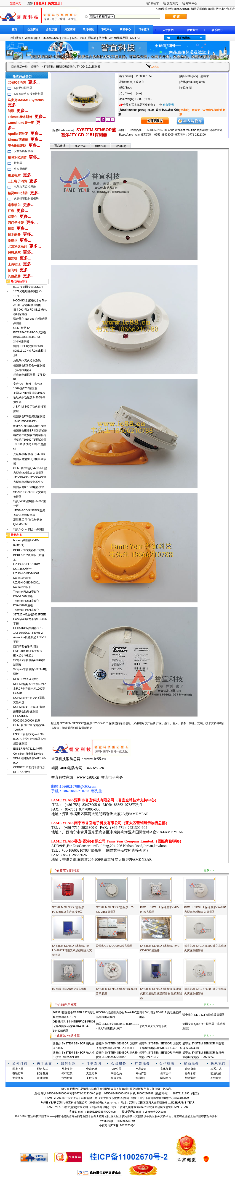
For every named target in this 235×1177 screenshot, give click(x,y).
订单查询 (143, 29)
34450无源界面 (118, 37)
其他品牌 (14, 276)
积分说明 (168, 104)
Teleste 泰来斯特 (20, 117)
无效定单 (91, 1073)
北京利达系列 (17, 246)
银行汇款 (66, 1073)
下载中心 (106, 29)
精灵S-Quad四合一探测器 (29, 529)
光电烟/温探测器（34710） (29, 454)
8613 (83, 37)
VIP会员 (116, 1068)
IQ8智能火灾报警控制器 (28, 93)
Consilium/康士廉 (21, 123)
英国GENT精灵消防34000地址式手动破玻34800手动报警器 (29, 397)
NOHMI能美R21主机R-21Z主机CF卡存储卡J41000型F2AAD (29, 689)
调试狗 (92, 37)
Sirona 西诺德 (18, 139)
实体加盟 (165, 1068)
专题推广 (141, 1078)
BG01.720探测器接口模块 (29, 550)
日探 (11, 228)
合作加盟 (51, 29)
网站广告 (141, 1073)
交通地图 (216, 1073)
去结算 (155, 66)
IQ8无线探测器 (23, 87)
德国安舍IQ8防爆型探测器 (29, 416)
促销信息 (120, 146)
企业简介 (32, 29)
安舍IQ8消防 (17, 82)
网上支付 (66, 1068)
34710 (65, 37)
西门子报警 (16, 223)
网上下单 (17, 1068)
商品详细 (59, 145)
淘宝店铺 (69, 29)
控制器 (18, 163)
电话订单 (17, 1073)
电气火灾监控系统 (25, 186)
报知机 (12, 258)
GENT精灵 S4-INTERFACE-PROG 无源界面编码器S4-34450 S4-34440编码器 (74, 1026)
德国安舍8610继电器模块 (28, 487)
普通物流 (42, 1078)
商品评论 (80, 146)
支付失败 (91, 1078)
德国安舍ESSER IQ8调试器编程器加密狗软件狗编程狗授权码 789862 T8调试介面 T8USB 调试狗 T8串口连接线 (30, 439)
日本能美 (14, 234)
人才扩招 (168, 30)
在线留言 (216, 1078)
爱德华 (12, 240)
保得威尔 (14, 252)
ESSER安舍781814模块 (28, 748)
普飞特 (12, 270)
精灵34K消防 (17, 157)
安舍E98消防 (17, 145)
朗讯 (11, 111)
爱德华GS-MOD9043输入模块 (114, 945)
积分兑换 (116, 1078)
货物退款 (190, 1078)
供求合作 (165, 1073)
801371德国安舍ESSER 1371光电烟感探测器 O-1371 (28, 291)
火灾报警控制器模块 (26, 198)
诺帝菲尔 (14, 205)
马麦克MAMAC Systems (26, 100)
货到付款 (66, 1078)
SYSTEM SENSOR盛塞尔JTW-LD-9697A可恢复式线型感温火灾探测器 (72, 950)
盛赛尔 (35, 66)
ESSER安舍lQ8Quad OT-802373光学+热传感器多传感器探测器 (29, 739)
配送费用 (42, 1073)
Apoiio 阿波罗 (18, 134)
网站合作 (165, 1078)
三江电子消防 (17, 181)
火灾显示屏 (21, 168)
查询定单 (91, 1068)
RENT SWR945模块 (25, 679)
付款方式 (192, 30)
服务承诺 (190, 1073)
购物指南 (100, 146)
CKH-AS (135, 37)
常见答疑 (88, 29)
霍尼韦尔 (14, 175)
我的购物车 (183, 37)
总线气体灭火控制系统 (27, 360)
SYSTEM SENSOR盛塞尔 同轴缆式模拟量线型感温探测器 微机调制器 (161, 993)
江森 (11, 211)
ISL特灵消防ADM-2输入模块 (69, 989)
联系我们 (216, 30)
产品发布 (141, 1068)
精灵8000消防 (18, 193)
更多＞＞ (209, 870)
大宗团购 (17, 1078)
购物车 (155, 3)
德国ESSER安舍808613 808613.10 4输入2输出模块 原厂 (29, 351)
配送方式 (42, 1068)
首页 (14, 29)
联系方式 (216, 1068)
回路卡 (103, 37)
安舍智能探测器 (23, 151)
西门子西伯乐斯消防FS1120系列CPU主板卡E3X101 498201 (27, 651)
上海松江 (14, 264)
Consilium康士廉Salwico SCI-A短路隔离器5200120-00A (29, 758)
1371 (75, 37)
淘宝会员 (116, 1073)
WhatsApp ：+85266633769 (42, 37)
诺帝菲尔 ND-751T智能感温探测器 (203, 1014)
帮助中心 (125, 29)
